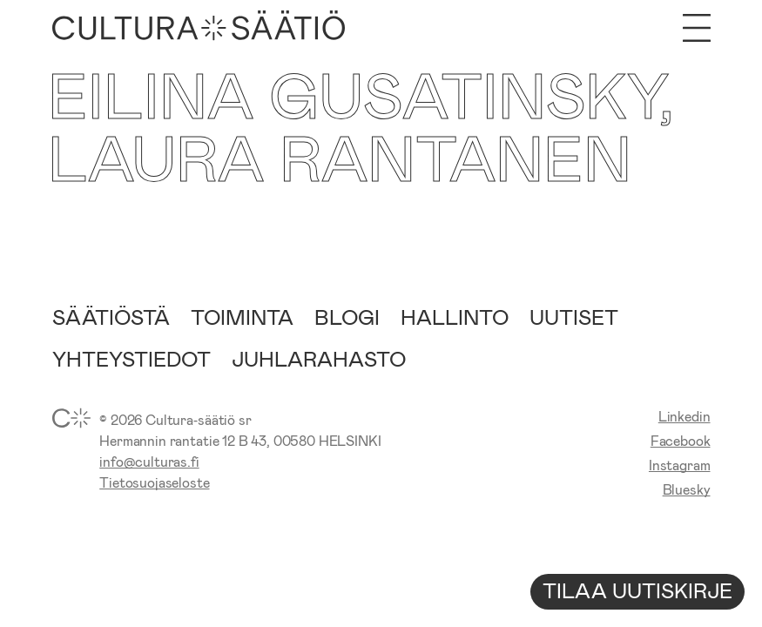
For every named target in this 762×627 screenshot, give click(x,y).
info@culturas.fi (149, 461)
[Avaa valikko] (697, 28)
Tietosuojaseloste (154, 482)
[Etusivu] (199, 27)
